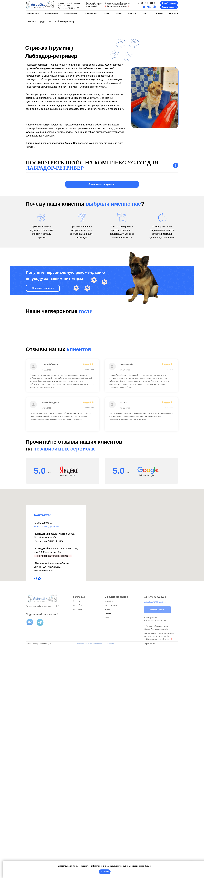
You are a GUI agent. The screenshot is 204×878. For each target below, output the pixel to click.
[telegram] (35, 806)
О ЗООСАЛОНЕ (91, 13)
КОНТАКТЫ (173, 13)
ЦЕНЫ (106, 13)
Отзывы (108, 841)
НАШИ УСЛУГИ (32, 13)
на (124, 866)
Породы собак (44, 21)
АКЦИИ (118, 13)
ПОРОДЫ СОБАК (51, 13)
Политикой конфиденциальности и (107, 866)
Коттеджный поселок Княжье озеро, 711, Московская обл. (93, 4)
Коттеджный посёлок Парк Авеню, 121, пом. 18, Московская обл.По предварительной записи (117, 4)
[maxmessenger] (39, 806)
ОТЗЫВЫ (159, 13)
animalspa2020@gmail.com (47, 754)
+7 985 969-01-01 (146, 3)
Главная (30, 21)
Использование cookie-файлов (138, 866)
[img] (40, 4)
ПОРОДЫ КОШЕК (70, 13)
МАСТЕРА (132, 13)
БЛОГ (145, 13)
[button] (169, 3)
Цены (107, 845)
